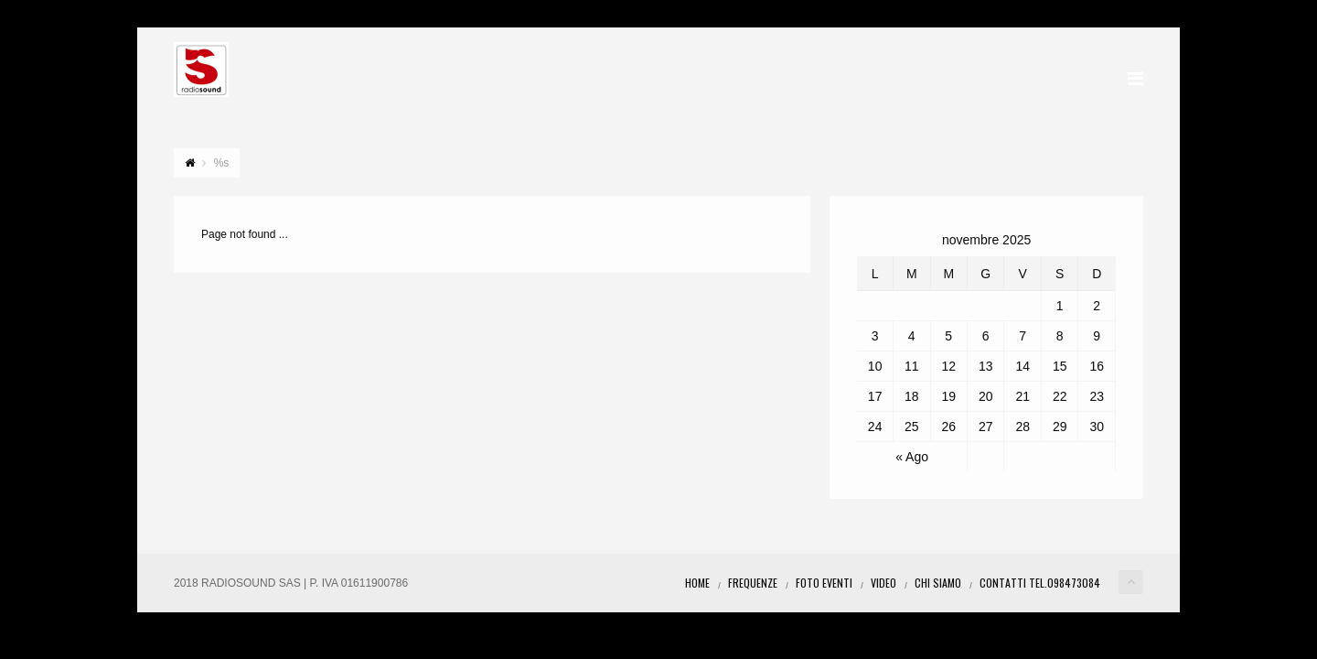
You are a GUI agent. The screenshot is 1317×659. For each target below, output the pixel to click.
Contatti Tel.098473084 (1040, 582)
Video (883, 582)
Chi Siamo (938, 582)
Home (697, 582)
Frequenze (752, 582)
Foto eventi (824, 582)
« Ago (911, 456)
